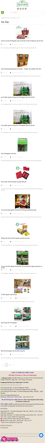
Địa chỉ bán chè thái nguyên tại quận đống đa (13, 181)
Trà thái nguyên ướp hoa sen (9, 294)
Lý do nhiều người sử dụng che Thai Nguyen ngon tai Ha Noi (18, 97)
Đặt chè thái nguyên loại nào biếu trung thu (13, 351)
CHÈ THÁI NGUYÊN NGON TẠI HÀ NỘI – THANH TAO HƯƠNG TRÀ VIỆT (21, 69)
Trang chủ (3, 17)
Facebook (4, 427)
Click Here (26, 382)
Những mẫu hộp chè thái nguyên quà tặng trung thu (15, 238)
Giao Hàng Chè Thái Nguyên (9, 322)
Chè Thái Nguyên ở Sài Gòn (8, 153)
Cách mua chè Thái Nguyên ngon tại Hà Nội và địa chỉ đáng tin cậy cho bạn (22, 41)
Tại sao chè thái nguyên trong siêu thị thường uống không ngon (18, 210)
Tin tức (7, 17)
